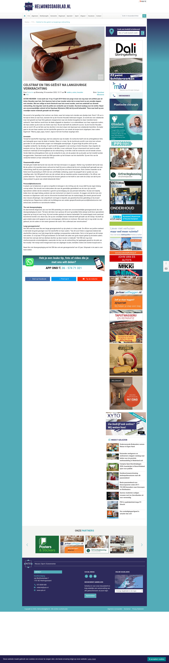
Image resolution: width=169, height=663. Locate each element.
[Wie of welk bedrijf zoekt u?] (128, 33)
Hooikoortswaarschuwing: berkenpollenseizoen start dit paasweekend (130, 475)
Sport (76, 16)
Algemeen (35, 16)
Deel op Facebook (37, 279)
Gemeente (53, 16)
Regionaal (62, 16)
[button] (24, 544)
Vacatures (91, 16)
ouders (69, 92)
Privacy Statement (138, 604)
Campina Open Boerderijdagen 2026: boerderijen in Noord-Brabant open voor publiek (132, 466)
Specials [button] (69, 16)
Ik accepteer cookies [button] (156, 659)
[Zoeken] (144, 16)
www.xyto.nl (41, 586)
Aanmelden (90, 591)
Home (27, 22)
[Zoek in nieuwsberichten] (132, 16)
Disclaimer (127, 604)
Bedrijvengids (44, 16)
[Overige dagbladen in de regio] (129, 575)
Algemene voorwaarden (114, 604)
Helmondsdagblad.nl (53, 6)
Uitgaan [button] (82, 16)
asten (74, 92)
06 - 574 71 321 (72, 268)
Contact (98, 16)
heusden (80, 92)
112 (28, 16)
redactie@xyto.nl (42, 583)
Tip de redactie (90, 279)
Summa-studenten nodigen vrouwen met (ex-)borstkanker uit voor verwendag (131, 495)
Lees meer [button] (92, 659)
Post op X (64, 279)
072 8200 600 (41, 580)
